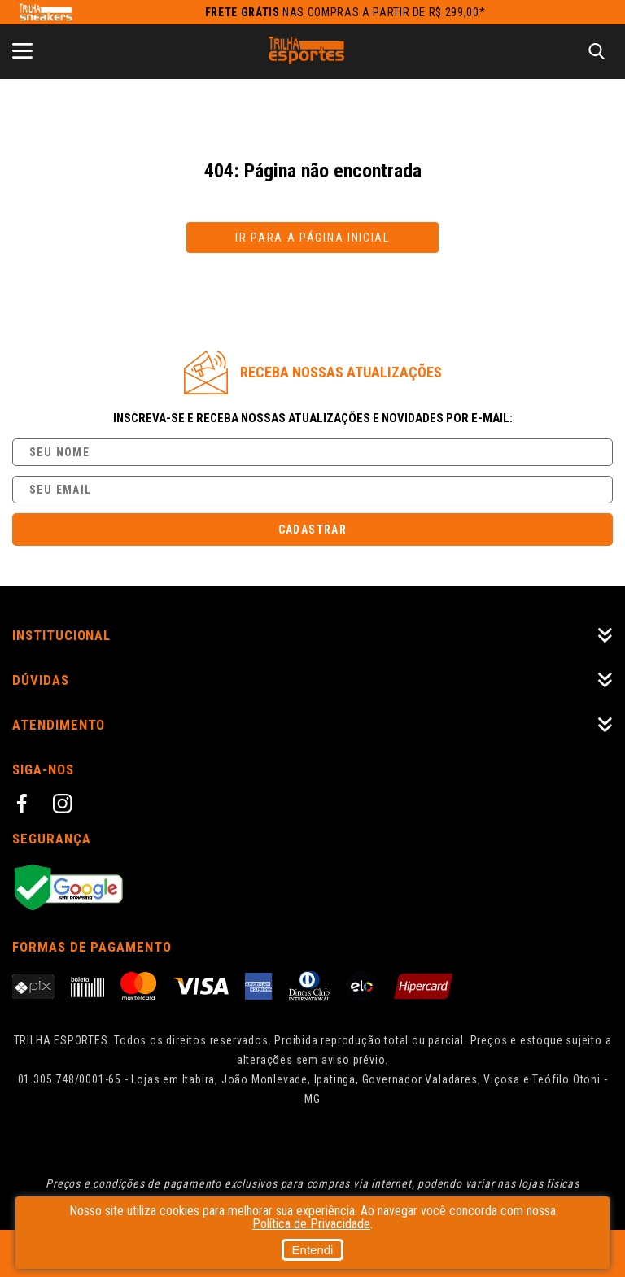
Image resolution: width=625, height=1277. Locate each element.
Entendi (313, 1250)
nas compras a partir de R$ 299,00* (345, 12)
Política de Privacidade (311, 1223)
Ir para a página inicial (312, 237)
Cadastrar (312, 529)
